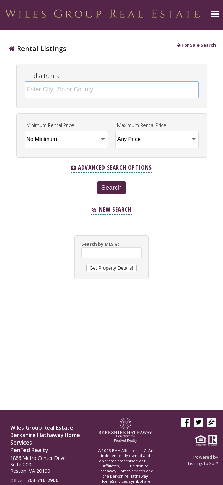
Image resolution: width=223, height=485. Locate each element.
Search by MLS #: (100, 244)
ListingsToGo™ (203, 463)
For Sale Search (196, 45)
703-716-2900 (42, 480)
